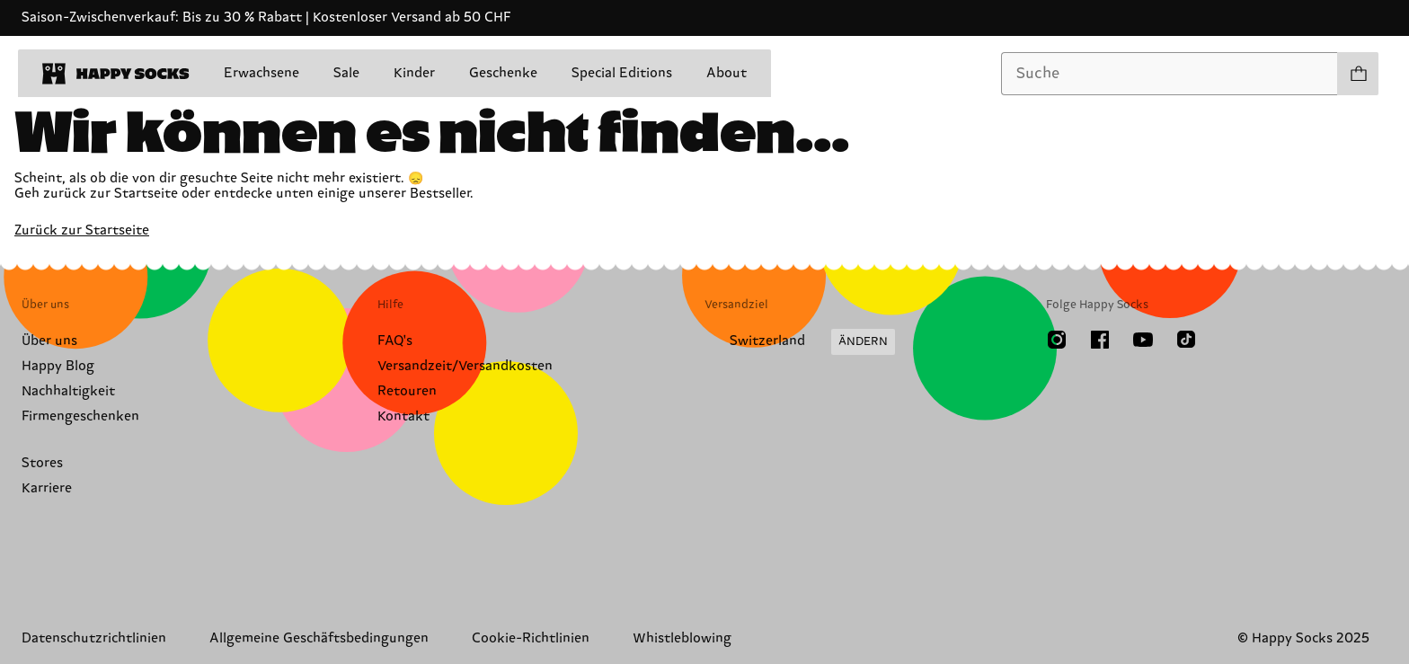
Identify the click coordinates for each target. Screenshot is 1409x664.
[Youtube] (1143, 339)
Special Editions (622, 73)
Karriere (47, 488)
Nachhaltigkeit (68, 391)
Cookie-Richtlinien (530, 638)
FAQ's (394, 341)
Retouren (407, 391)
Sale (346, 73)
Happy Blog (58, 366)
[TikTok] (1186, 339)
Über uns (49, 341)
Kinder (414, 73)
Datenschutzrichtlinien (94, 638)
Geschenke (503, 73)
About (726, 73)
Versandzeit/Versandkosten (465, 366)
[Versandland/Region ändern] (799, 342)
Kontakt (403, 416)
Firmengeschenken (80, 416)
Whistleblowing (682, 638)
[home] (116, 73)
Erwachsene (261, 73)
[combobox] (1169, 74)
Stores (42, 463)
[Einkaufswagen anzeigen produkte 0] (1357, 73)
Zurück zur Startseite (81, 230)
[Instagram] (1056, 339)
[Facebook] (1099, 339)
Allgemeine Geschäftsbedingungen (319, 638)
